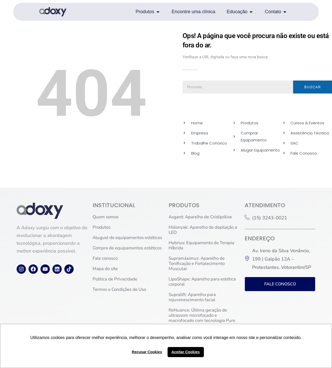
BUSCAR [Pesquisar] (312, 87)
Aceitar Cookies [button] (185, 352)
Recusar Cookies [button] (147, 352)
